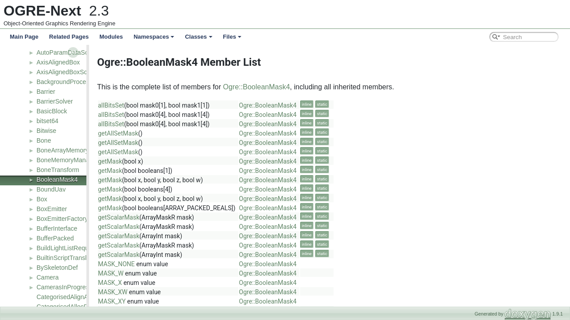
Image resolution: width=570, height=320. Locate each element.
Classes (198, 36)
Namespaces (154, 36)
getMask (161, 161)
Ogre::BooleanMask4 (307, 87)
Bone (44, 140)
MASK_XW (163, 292)
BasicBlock (52, 111)
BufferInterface (57, 228)
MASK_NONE (167, 264)
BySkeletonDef (57, 267)
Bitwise (46, 130)
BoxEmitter (52, 208)
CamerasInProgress (64, 287)
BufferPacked (55, 238)
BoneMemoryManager (67, 160)
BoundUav (51, 189)
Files (232, 36)
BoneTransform (58, 169)
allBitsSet (162, 105)
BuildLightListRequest (67, 248)
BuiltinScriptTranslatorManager (79, 257)
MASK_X (161, 282)
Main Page (24, 36)
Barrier (46, 91)
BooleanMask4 (57, 179)
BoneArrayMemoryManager (75, 150)
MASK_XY (162, 301)
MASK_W (161, 273)
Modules (111, 36)
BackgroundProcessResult (73, 81)
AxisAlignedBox (58, 62)
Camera (48, 277)
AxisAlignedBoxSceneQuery (75, 72)
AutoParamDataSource (69, 52)
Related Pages (69, 36)
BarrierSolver (55, 101)
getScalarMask (169, 217)
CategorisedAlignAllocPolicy (75, 296)
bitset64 (47, 120)
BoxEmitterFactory (62, 218)
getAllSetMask (169, 133)
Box (42, 199)
